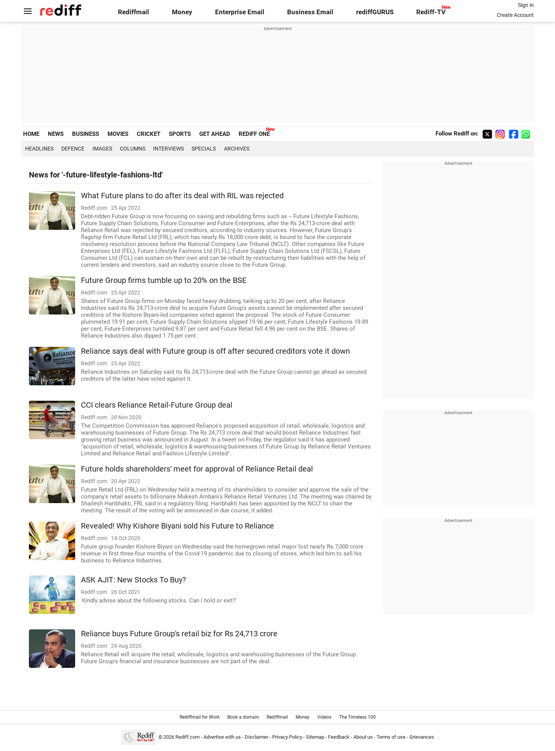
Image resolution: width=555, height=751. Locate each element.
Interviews (168, 149)
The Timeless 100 (357, 717)
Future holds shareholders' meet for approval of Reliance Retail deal (197, 469)
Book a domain (243, 717)
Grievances (421, 737)
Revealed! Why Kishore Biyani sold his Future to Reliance (177, 526)
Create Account (515, 15)
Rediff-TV (431, 12)
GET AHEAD (214, 133)
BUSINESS (85, 133)
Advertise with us (222, 737)
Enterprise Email (239, 12)
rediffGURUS (375, 12)
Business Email (310, 12)
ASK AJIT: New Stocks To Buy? (133, 579)
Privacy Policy (287, 737)
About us (363, 737)
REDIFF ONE (254, 133)
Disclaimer (256, 737)
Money (182, 12)
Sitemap (315, 737)
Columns (132, 149)
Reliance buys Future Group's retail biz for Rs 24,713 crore (179, 633)
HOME (31, 133)
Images (102, 149)
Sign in (526, 5)
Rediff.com (187, 737)
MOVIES (118, 133)
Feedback (339, 737)
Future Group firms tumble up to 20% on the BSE (163, 280)
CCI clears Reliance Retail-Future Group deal (156, 405)
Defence (72, 149)
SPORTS (180, 133)
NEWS (56, 133)
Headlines (39, 149)
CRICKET (148, 133)
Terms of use (391, 737)
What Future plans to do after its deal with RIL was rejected (182, 195)
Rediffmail (133, 12)
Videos (324, 717)
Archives (236, 149)
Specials (204, 149)
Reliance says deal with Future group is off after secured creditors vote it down (215, 351)
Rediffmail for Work (200, 717)
